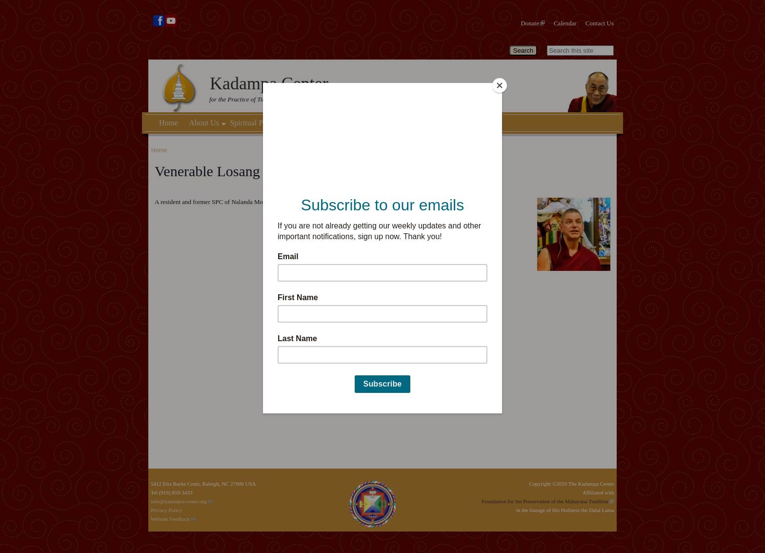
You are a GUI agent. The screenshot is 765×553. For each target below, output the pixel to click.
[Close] (499, 85)
